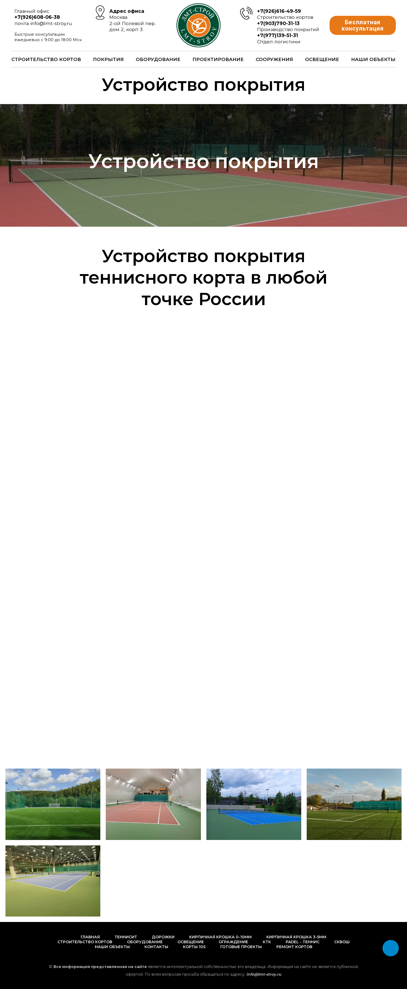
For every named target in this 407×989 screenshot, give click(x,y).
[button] (363, 25)
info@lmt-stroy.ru (51, 23)
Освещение (322, 59)
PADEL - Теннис (302, 941)
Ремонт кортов (294, 946)
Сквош (342, 941)
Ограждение (233, 941)
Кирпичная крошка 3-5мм (296, 937)
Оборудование (145, 941)
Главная (90, 937)
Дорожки (163, 937)
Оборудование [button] (158, 59)
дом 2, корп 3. (126, 29)
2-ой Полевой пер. (132, 23)
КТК (267, 941)
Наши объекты (373, 59)
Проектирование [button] (218, 59)
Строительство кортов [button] (46, 59)
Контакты (156, 946)
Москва (118, 17)
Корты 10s (194, 946)
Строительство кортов (85, 941)
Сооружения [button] (274, 59)
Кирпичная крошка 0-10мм (220, 937)
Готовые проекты (241, 946)
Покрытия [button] (108, 59)
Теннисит (125, 937)
